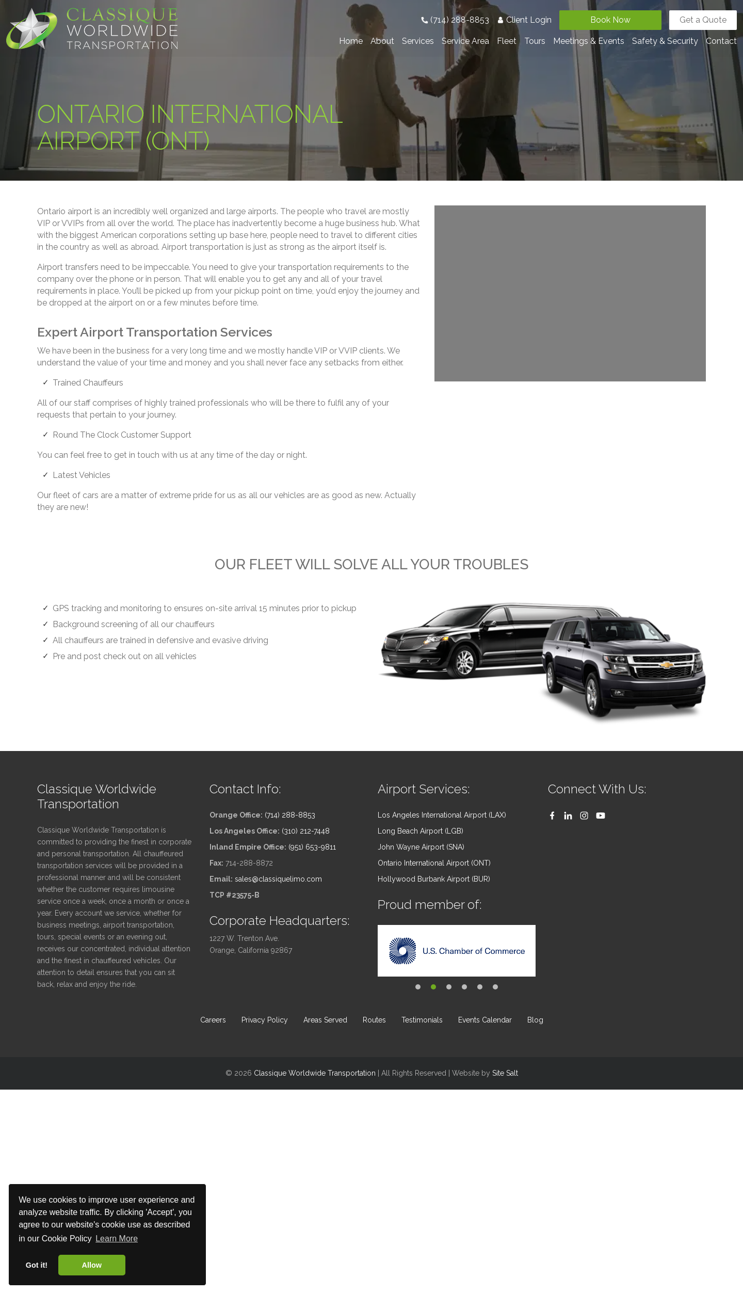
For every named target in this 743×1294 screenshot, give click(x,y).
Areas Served (325, 1020)
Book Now (610, 20)
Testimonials (422, 1020)
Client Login (524, 20)
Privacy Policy (264, 1020)
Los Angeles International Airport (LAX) (442, 815)
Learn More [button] (116, 1238)
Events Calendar (485, 1020)
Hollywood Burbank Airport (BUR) (434, 879)
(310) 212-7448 (306, 831)
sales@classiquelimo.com (278, 879)
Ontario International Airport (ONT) (434, 863)
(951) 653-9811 (312, 847)
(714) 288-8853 (455, 20)
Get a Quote (703, 20)
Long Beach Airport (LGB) (420, 831)
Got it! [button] (36, 1265)
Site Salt (505, 1073)
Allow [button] (92, 1265)
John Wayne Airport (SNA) (421, 847)
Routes (374, 1020)
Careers (213, 1020)
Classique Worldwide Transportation (315, 1073)
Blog (535, 1020)
